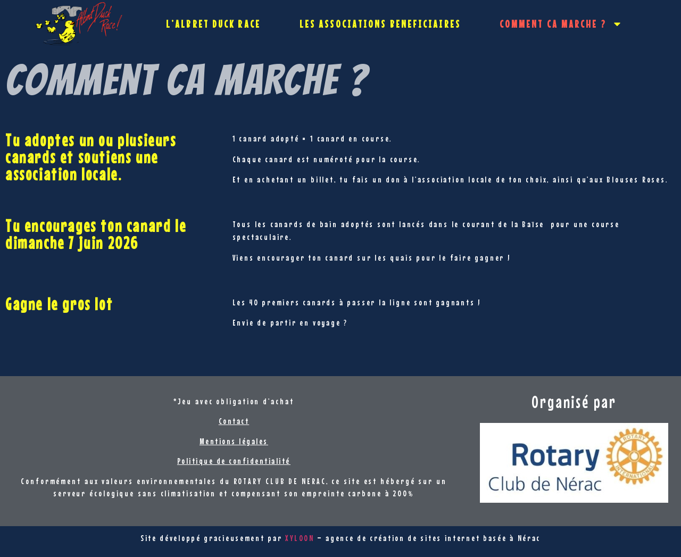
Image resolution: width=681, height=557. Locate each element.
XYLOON (299, 538)
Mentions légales (234, 441)
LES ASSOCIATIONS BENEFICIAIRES (380, 24)
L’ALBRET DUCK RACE (213, 24)
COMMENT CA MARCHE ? (561, 24)
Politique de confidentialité (233, 460)
